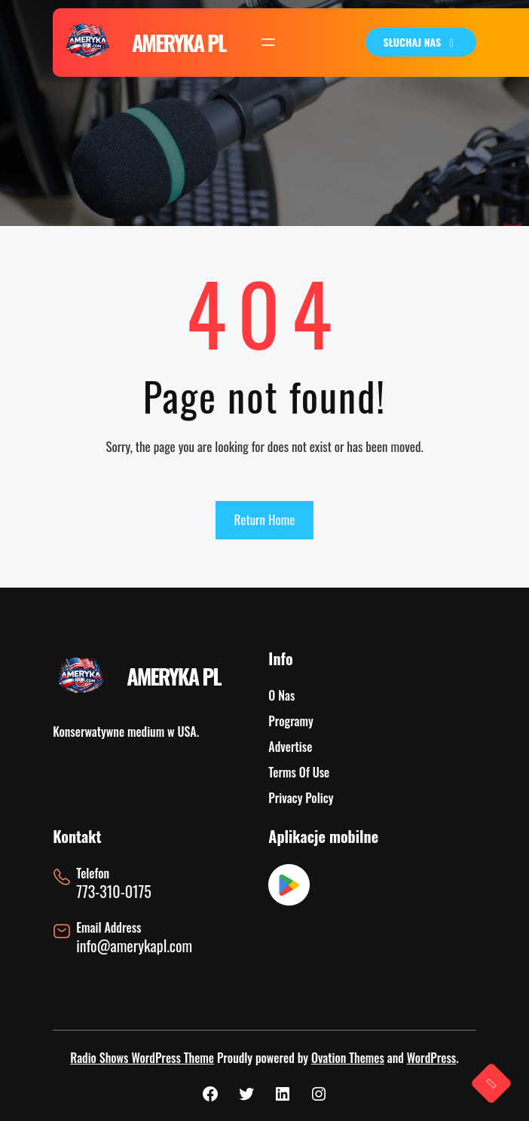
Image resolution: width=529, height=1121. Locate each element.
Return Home (264, 519)
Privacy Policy (300, 798)
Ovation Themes (347, 1058)
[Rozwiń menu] (268, 42)
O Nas (281, 695)
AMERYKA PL (178, 42)
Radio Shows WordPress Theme (142, 1058)
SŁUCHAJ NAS (421, 42)
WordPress (431, 1058)
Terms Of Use (298, 772)
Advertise (290, 747)
